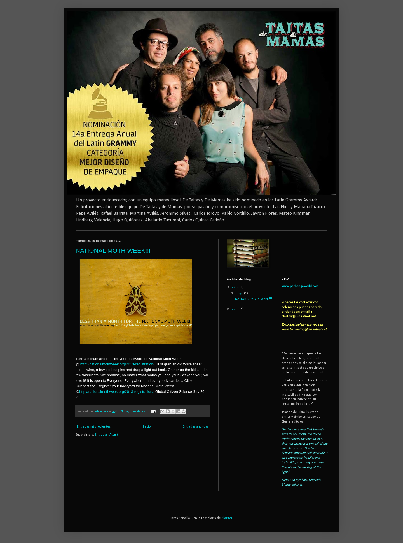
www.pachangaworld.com (300, 286)
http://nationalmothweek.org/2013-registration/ (117, 364)
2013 (236, 287)
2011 (236, 309)
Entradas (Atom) (106, 435)
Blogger (227, 518)
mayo (240, 293)
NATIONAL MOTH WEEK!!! (113, 250)
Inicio (147, 426)
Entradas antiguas (195, 426)
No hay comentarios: (134, 411)
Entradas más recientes (94, 426)
